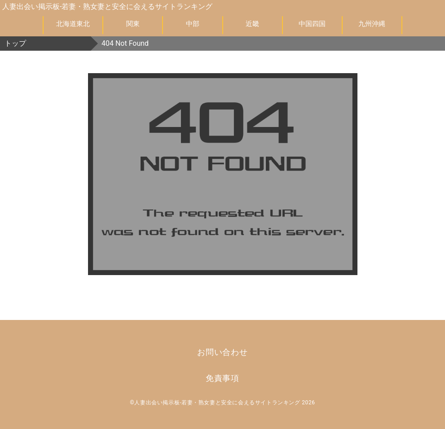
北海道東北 (73, 24)
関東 (133, 24)
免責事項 (223, 378)
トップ (15, 43)
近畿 (252, 24)
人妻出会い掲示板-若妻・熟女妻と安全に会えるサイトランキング (107, 6)
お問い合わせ (222, 352)
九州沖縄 (371, 24)
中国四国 (312, 24)
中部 (192, 24)
